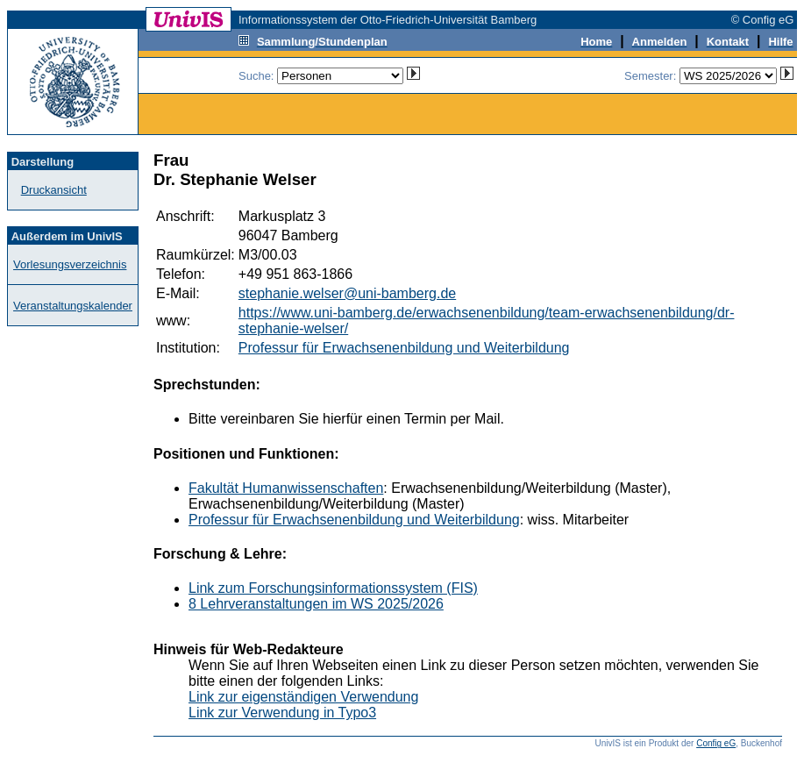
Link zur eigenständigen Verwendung (303, 696)
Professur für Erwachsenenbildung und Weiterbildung (404, 347)
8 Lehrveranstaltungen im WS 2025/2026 (316, 603)
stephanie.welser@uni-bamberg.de (347, 293)
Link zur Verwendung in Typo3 (282, 712)
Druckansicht (54, 189)
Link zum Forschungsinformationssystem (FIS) (333, 588)
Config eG (716, 743)
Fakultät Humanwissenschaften (286, 488)
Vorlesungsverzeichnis (69, 264)
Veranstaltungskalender (72, 305)
